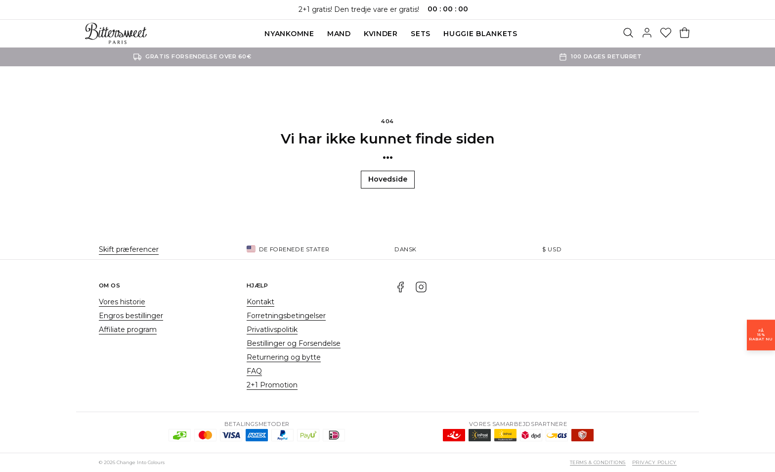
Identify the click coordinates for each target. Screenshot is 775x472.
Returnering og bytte (284, 357)
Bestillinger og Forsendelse (294, 343)
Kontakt (260, 301)
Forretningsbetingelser (286, 315)
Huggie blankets (480, 33)
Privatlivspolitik (272, 329)
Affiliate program (128, 329)
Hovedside (387, 179)
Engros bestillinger (131, 315)
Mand (339, 33)
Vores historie (122, 301)
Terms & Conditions (598, 462)
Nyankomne (289, 33)
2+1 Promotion (272, 384)
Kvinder (381, 33)
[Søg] (628, 34)
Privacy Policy (654, 462)
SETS (421, 33)
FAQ (254, 371)
